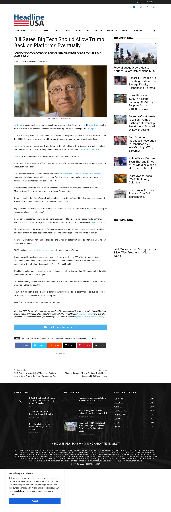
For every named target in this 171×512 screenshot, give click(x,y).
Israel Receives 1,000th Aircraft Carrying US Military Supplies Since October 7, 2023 (141, 102)
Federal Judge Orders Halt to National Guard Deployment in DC (134, 69)
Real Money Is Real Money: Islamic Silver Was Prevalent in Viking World (135, 252)
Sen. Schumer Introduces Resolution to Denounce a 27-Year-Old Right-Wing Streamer (142, 144)
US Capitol (91, 128)
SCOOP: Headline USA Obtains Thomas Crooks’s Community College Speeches (42, 400)
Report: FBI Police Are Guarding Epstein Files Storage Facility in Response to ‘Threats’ (142, 82)
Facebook (18, 146)
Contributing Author (30, 61)
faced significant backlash (44, 250)
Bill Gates (18, 125)
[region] (34, 488)
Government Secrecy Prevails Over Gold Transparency (141, 193)
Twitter (17, 156)
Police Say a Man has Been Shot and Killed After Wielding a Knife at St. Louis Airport (142, 163)
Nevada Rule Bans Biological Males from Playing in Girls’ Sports (41, 426)
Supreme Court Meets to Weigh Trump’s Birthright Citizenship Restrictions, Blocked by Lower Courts (142, 123)
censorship (35, 338)
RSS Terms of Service (85, 314)
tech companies (99, 222)
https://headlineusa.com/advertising (89, 317)
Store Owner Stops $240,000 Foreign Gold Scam (140, 179)
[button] (153, 30)
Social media (70, 338)
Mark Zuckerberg (91, 149)
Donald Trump (93, 125)
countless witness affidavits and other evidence (80, 174)
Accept (35, 501)
